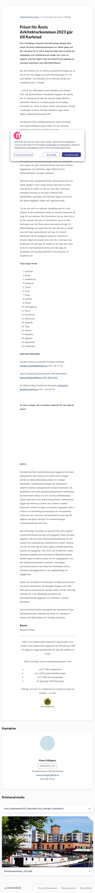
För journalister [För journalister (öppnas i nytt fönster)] (68, 888)
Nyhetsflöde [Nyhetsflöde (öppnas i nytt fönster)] (86, 888)
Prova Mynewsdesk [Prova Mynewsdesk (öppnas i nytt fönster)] (47, 888)
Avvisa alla (51, 155)
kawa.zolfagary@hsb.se (31, 377)
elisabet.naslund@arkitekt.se (33, 365)
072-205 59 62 (50, 377)
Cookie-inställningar (23, 154)
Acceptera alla (71, 155)
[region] (47, 145)
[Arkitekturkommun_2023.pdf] (47, 841)
